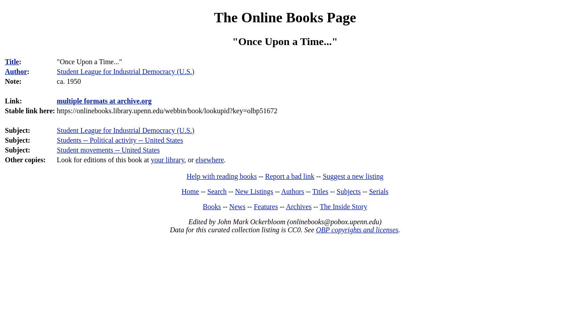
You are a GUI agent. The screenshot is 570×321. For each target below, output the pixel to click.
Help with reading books (222, 176)
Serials (379, 191)
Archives (299, 206)
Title (12, 62)
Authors (292, 191)
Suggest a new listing (353, 176)
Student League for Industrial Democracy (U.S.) (126, 130)
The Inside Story (343, 206)
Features (266, 206)
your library (167, 160)
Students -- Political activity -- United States (120, 140)
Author (16, 71)
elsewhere (209, 160)
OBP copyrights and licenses (357, 230)
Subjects (349, 191)
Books (212, 206)
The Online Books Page (285, 17)
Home (190, 191)
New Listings (254, 191)
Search (217, 191)
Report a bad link (289, 176)
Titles (320, 191)
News (237, 206)
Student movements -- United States (108, 150)
